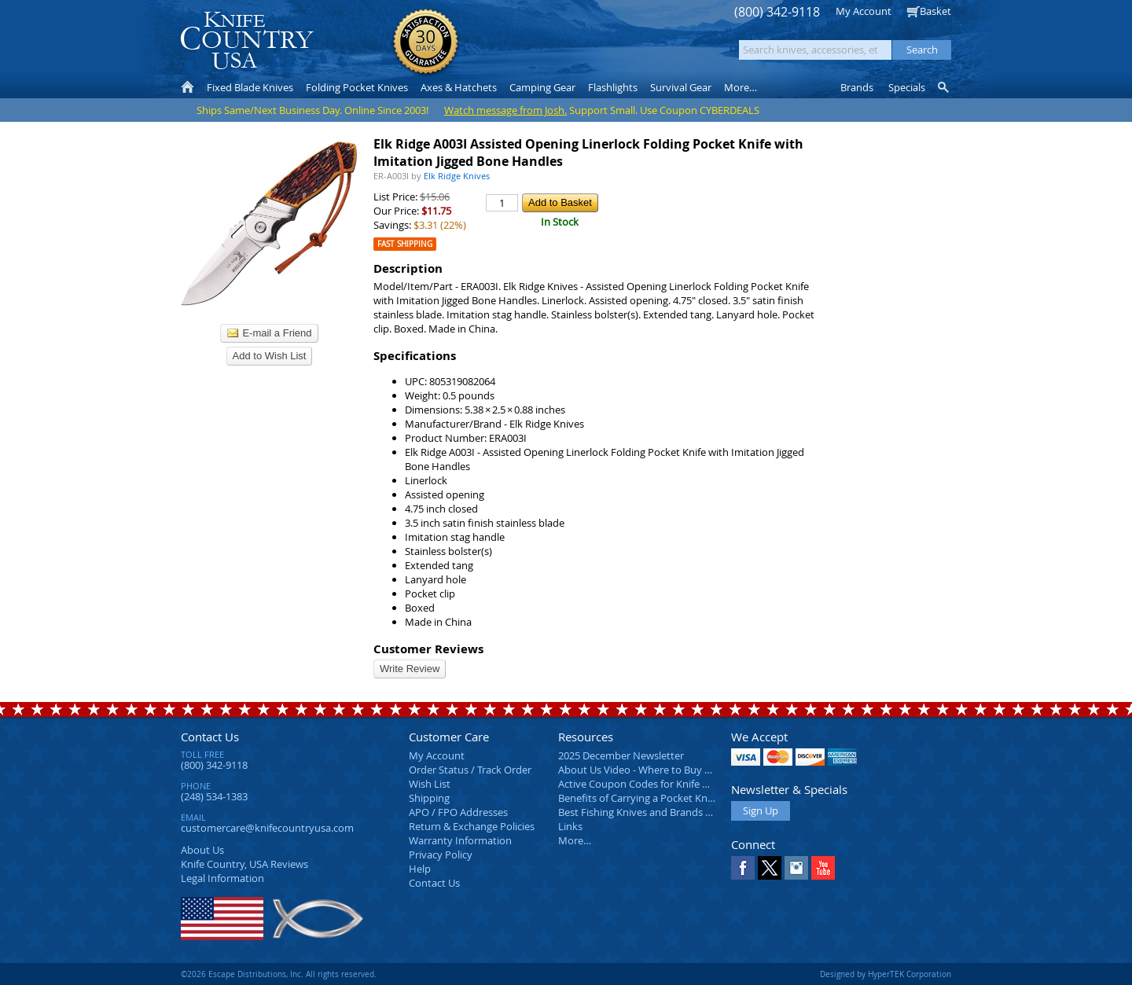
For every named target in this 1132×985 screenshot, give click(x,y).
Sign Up (760, 810)
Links (570, 826)
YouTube (823, 868)
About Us (202, 850)
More (740, 87)
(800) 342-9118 (777, 12)
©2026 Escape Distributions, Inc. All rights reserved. (279, 973)
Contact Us (210, 736)
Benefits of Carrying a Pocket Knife (638, 798)
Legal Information (222, 878)
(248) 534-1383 (214, 796)
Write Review (409, 668)
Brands (856, 87)
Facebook (743, 868)
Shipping (429, 798)
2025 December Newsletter (621, 755)
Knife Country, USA (247, 40)
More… (574, 840)
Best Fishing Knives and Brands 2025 (642, 812)
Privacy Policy (440, 854)
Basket (935, 11)
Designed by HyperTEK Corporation (885, 973)
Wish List (429, 784)
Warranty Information (460, 840)
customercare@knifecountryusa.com (267, 828)
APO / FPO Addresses (458, 812)
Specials (906, 87)
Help (420, 869)
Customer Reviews (428, 649)
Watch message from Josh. (505, 110)
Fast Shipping (404, 244)
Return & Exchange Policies (472, 826)
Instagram (796, 868)
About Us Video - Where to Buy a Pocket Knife (664, 770)
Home (187, 87)
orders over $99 (513, 47)
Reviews (244, 864)
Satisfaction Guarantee (425, 43)
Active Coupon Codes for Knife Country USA (660, 784)
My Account (863, 11)
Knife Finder (944, 87)
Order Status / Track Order (470, 770)
